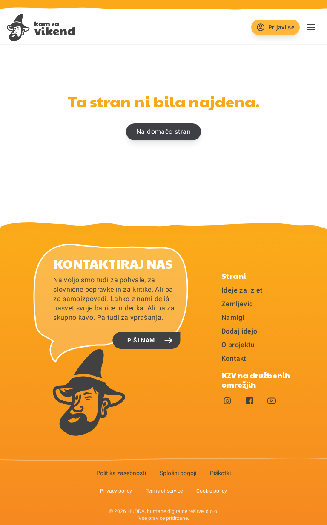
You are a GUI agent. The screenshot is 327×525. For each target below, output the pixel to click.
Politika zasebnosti (121, 473)
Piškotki (220, 473)
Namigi (232, 317)
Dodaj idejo (239, 331)
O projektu (238, 345)
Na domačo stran (163, 132)
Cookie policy (211, 491)
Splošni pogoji (178, 473)
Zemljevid (237, 304)
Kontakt (233, 358)
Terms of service (164, 491)
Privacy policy (116, 491)
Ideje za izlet (242, 290)
